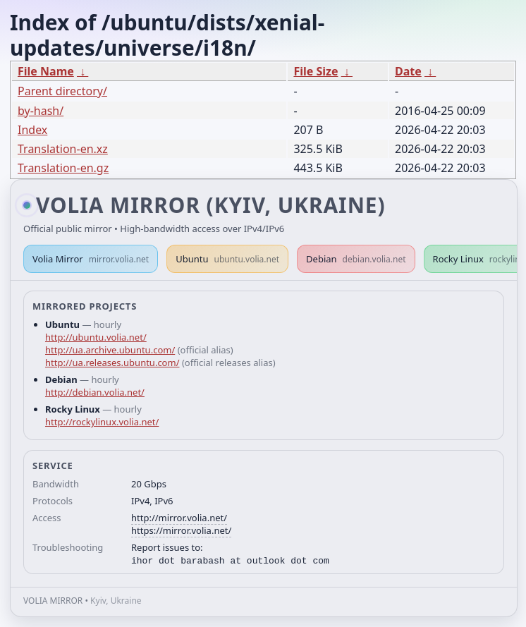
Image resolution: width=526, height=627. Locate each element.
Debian (356, 258)
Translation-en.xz (63, 149)
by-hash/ (40, 110)
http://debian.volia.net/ (95, 392)
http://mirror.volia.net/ (179, 517)
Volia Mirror (90, 258)
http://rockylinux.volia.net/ (102, 421)
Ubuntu (227, 258)
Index (32, 130)
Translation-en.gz (63, 168)
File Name (46, 71)
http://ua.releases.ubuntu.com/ (112, 362)
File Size (315, 71)
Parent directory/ (62, 91)
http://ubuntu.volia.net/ (96, 337)
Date (408, 71)
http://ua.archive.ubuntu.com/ (110, 349)
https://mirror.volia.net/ (181, 530)
